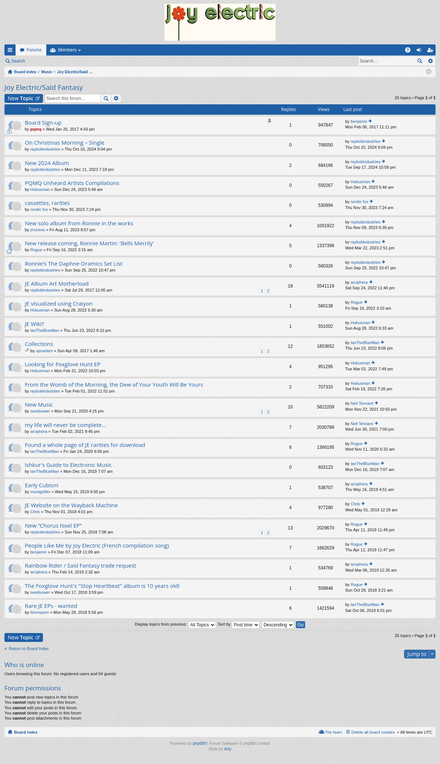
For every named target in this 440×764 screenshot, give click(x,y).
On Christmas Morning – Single (64, 142)
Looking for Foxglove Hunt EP (62, 364)
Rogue (36, 250)
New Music (39, 404)
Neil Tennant (362, 403)
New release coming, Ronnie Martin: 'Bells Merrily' (89, 243)
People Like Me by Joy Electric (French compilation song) (97, 545)
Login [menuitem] (420, 51)
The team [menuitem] (333, 732)
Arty (227, 749)
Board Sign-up (43, 122)
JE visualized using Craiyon (59, 303)
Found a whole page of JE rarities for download (85, 444)
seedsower (40, 411)
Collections (39, 343)
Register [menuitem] (432, 51)
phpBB (199, 743)
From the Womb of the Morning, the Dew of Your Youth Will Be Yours (114, 384)
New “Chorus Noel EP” (53, 525)
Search (18, 61)
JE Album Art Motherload (57, 283)
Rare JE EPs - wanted (51, 605)
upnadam (44, 351)
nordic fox (39, 209)
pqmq (35, 129)
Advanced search (430, 61)
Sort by (239, 624)
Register (66, 61)
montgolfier (40, 491)
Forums (34, 50)
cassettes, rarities (47, 202)
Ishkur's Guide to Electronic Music (68, 464)
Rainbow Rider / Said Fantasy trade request (80, 565)
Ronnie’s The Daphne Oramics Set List (73, 263)
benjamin (359, 121)
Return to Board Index (29, 648)
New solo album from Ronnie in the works (79, 223)
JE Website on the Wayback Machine (71, 505)
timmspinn (39, 612)
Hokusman (40, 189)
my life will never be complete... (65, 424)
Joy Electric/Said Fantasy (43, 87)
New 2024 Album (47, 162)
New (20, 98)
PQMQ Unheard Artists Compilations (72, 182)
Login (41, 61)
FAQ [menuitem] (410, 51)
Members (67, 50)
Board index (26, 732)
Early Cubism (42, 485)
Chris (35, 511)
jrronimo (37, 230)
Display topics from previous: (175, 624)
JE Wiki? (34, 323)
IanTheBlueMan (44, 330)
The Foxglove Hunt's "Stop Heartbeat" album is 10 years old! (102, 585)
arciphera (359, 282)
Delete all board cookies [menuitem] (373, 732)
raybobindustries (45, 149)
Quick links (11, 51)
